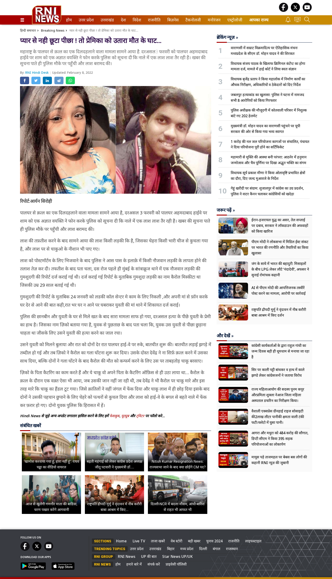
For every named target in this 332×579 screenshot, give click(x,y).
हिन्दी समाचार (28, 30)
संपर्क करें (153, 564)
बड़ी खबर (194, 541)
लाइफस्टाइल (253, 541)
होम (68, 20)
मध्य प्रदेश (186, 548)
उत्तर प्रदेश (85, 20)
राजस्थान (232, 548)
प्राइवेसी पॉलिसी (176, 564)
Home (121, 541)
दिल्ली (203, 548)
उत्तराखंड (106, 20)
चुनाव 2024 (214, 541)
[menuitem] (69, 20)
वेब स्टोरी (176, 541)
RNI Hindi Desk (37, 72)
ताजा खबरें (158, 541)
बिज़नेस (172, 20)
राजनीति (153, 20)
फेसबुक (114, 416)
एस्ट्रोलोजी (234, 20)
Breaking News (52, 30)
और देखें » (225, 335)
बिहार (171, 548)
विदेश (136, 20)
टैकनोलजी (192, 20)
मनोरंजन (213, 20)
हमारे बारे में (134, 564)
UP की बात (149, 556)
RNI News (126, 556)
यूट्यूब (125, 416)
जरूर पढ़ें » (226, 210)
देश (123, 20)
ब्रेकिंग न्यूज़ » (227, 37)
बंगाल (216, 548)
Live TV (138, 541)
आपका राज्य (258, 20)
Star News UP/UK (177, 556)
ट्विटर (140, 416)
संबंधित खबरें (30, 425)
